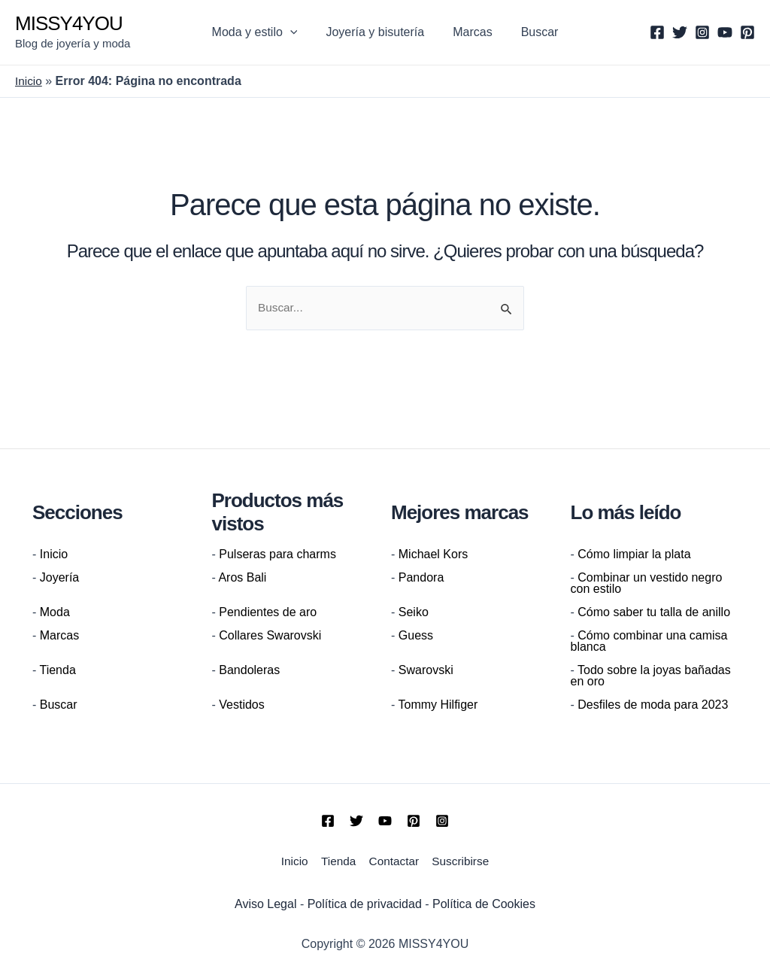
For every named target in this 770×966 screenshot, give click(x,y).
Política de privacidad (365, 901)
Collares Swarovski (270, 636)
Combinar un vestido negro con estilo (647, 584)
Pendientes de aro (268, 612)
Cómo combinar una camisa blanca (649, 642)
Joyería (59, 578)
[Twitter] (679, 32)
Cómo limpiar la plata (634, 554)
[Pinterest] (747, 32)
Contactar (394, 860)
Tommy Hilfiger (437, 705)
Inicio (29, 80)
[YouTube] (724, 32)
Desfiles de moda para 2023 (653, 705)
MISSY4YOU (69, 23)
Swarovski (426, 670)
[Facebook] (657, 32)
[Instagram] (702, 32)
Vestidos (241, 705)
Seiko (414, 612)
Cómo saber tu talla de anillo (654, 612)
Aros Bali (242, 578)
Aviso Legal (265, 901)
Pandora (421, 578)
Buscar (533, 32)
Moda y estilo (262, 32)
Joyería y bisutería (377, 32)
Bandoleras (249, 670)
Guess (416, 636)
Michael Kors (433, 554)
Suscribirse (461, 860)
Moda (55, 612)
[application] (297, 32)
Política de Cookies (483, 901)
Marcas (470, 32)
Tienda (57, 670)
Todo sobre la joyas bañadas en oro (651, 676)
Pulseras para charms (277, 554)
